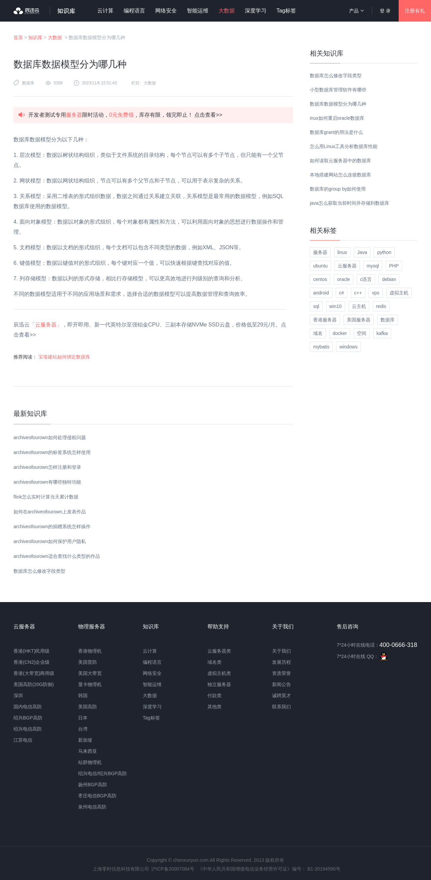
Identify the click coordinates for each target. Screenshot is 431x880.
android (321, 292)
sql (316, 306)
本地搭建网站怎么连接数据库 (340, 174)
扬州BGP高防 (92, 784)
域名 (318, 333)
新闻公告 (281, 684)
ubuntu (320, 265)
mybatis (321, 346)
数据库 (28, 83)
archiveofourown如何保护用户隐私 (49, 541)
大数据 (227, 10)
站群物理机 (90, 762)
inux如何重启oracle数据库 (337, 118)
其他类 (214, 706)
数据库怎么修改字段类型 (39, 571)
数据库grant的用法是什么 (336, 132)
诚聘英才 (281, 695)
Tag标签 (286, 10)
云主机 (359, 306)
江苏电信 (22, 740)
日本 (83, 717)
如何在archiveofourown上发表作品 (49, 511)
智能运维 (197, 10)
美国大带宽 (90, 673)
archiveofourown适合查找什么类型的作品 (56, 556)
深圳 (18, 695)
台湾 (83, 729)
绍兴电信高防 (27, 729)
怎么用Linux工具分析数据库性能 (343, 146)
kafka (382, 333)
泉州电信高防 (92, 807)
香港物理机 (90, 651)
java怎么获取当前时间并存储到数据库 (349, 203)
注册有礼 (415, 10)
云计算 (105, 10)
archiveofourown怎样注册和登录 (47, 467)
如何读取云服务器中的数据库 (340, 160)
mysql (373, 265)
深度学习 (255, 10)
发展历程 (281, 662)
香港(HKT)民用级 (31, 651)
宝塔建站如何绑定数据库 (64, 357)
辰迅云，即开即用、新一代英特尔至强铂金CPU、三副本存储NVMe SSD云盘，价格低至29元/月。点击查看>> (149, 330)
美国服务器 (358, 319)
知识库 (35, 37)
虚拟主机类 (219, 673)
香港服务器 (325, 319)
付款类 (214, 695)
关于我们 (281, 651)
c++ (358, 292)
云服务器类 (219, 651)
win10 (335, 306)
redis (381, 306)
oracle (343, 279)
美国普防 (87, 662)
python (384, 252)
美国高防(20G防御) (33, 684)
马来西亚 (87, 751)
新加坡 (85, 740)
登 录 (385, 10)
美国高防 (87, 706)
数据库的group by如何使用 (338, 189)
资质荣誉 (281, 673)
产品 (356, 10)
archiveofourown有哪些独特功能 (47, 482)
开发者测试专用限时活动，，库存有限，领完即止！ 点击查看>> (125, 115)
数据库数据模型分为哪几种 (338, 104)
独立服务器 (219, 684)
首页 (18, 37)
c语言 (366, 279)
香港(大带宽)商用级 (33, 673)
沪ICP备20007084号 (172, 869)
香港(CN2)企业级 (31, 662)
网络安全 (166, 10)
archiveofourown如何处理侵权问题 (49, 437)
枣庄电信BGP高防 (97, 795)
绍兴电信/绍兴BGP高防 (102, 773)
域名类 (214, 662)
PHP (394, 265)
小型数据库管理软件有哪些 (338, 89)
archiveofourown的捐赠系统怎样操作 (52, 526)
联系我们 (281, 706)
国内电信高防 (27, 706)
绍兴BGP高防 (27, 717)
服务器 (320, 252)
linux (342, 252)
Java (362, 252)
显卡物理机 (90, 684)
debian (389, 279)
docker (340, 333)
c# (341, 292)
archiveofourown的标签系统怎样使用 (52, 452)
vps (375, 292)
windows (348, 346)
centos (320, 279)
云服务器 (347, 265)
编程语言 (134, 10)
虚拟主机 (399, 292)
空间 (361, 333)
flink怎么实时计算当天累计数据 (45, 497)
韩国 (83, 695)
